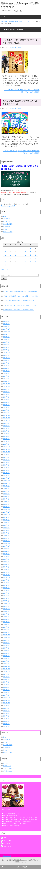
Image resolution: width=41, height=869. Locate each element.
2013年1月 (6, 726)
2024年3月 (6, 376)
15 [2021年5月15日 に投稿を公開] (30, 255)
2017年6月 (6, 588)
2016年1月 (6, 632)
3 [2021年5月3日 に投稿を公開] (5, 251)
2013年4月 (6, 718)
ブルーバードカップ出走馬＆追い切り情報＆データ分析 (19, 305)
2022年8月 (6, 426)
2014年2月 (6, 692)
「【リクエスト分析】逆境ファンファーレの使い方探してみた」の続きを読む (21, 91)
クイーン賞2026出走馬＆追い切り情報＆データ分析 (18, 300)
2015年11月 (6, 637)
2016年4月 (6, 624)
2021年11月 (6, 449)
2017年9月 (6, 580)
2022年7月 (6, 428)
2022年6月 (6, 431)
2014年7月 (6, 679)
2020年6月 (6, 494)
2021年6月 (6, 462)
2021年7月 (6, 460)
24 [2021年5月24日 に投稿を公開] (5, 261)
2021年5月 (6, 465)
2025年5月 (6, 347)
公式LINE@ (6, 843)
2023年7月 (6, 397)
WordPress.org (7, 771)
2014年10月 (6, 671)
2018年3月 (6, 564)
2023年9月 (6, 392)
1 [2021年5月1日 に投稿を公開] (30, 248)
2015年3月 (6, 658)
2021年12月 (6, 447)
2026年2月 (6, 324)
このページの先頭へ (22, 867)
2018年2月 (6, 567)
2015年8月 (6, 645)
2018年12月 (6, 541)
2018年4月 (6, 562)
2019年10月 (6, 514)
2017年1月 (6, 601)
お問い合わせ (7, 846)
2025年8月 (6, 339)
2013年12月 (6, 698)
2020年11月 (6, 481)
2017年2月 (6, 598)
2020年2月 (6, 504)
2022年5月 (6, 433)
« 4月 (2, 269)
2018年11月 (6, 543)
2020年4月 (6, 499)
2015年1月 (6, 664)
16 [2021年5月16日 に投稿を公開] (35, 255)
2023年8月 (6, 394)
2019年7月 (6, 522)
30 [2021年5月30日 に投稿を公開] (35, 261)
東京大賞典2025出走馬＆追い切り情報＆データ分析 (18, 310)
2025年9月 (6, 337)
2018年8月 (6, 551)
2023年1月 (6, 413)
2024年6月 (6, 368)
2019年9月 (6, 517)
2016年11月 (6, 606)
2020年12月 (6, 478)
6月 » (6, 269)
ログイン (6, 763)
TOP (4, 837)
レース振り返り (7, 224)
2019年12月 (6, 509)
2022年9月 (6, 423)
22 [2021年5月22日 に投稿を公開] (30, 258)
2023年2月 (6, 410)
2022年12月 (6, 415)
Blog (4, 216)
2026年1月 (6, 326)
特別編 (5, 229)
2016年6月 (6, 619)
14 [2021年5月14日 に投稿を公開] (25, 255)
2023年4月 (6, 405)
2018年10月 (6, 546)
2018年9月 (6, 548)
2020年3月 (6, 501)
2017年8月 (6, 582)
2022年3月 (6, 439)
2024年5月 (6, 371)
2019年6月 (6, 525)
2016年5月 (6, 622)
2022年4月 (6, 436)
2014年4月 (6, 687)
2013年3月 (6, 721)
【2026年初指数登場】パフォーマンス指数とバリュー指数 (20, 296)
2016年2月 (6, 630)
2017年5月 (6, 590)
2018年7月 (6, 554)
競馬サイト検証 (15, 47)
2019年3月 (6, 533)
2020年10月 (6, 483)
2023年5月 (6, 402)
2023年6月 (6, 399)
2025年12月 (6, 329)
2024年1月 (6, 381)
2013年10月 (6, 703)
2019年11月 (6, 512)
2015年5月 (6, 653)
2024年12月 (6, 352)
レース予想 (6, 221)
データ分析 (6, 219)
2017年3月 (6, 596)
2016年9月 (6, 611)
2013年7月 (6, 711)
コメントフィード (8, 768)
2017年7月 (6, 585)
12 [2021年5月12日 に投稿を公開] (15, 255)
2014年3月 (6, 690)
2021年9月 (6, 454)
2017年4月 (6, 593)
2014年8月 (6, 677)
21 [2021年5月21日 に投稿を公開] (25, 258)
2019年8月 (6, 520)
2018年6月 (6, 556)
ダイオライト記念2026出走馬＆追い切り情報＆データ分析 (20, 291)
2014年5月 (6, 684)
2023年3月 (6, 407)
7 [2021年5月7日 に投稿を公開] (25, 251)
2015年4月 (6, 656)
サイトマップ (7, 856)
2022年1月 (6, 444)
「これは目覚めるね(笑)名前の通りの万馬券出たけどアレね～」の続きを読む (21, 152)
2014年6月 (6, 682)
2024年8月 (6, 363)
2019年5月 (6, 528)
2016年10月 (6, 609)
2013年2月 (6, 724)
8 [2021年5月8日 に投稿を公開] (30, 251)
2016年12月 (6, 603)
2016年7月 (6, 616)
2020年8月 (6, 488)
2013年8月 (6, 708)
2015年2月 (6, 661)
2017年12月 (6, 572)
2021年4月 (6, 467)
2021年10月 (6, 452)
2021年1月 (6, 475)
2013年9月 (6, 705)
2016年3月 (6, 627)
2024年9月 (6, 360)
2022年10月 (6, 420)
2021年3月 (6, 470)
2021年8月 (6, 457)
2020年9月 (6, 486)
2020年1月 (6, 507)
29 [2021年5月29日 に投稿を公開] (30, 261)
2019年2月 (6, 535)
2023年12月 (6, 384)
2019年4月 (6, 530)
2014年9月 (6, 674)
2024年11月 (6, 355)
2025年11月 (6, 331)
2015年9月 (6, 643)
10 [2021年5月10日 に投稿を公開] (5, 255)
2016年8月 (6, 614)
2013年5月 (6, 716)
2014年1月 (6, 695)
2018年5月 (6, 559)
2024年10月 (6, 358)
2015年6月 (6, 650)
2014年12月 (6, 666)
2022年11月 (6, 418)
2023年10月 (6, 389)
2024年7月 (6, 365)
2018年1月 (6, 569)
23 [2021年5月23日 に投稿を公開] (35, 258)
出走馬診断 (6, 226)
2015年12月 (6, 635)
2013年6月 (6, 713)
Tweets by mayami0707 (8, 206)
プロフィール (7, 840)
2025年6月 (6, 345)
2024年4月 (6, 373)
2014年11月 (6, 669)
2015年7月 (6, 648)
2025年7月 (6, 342)
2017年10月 (6, 577)
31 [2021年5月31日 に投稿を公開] (5, 265)
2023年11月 (6, 386)
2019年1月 (6, 538)
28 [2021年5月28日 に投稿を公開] (25, 261)
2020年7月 (6, 491)
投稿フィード (7, 766)
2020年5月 (6, 496)
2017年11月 (6, 575)
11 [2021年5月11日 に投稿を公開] (10, 255)
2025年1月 (6, 350)
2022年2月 (6, 441)
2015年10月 (6, 640)
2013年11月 (6, 700)
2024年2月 (6, 379)
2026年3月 (6, 321)
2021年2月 (6, 473)
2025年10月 (6, 334)
